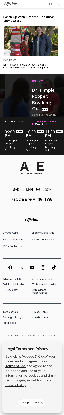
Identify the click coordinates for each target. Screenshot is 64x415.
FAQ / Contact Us (12, 246)
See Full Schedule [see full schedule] (48, 121)
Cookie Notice (40, 317)
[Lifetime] (11, 4)
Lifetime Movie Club (43, 232)
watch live (43, 124)
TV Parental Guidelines (45, 284)
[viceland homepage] (47, 191)
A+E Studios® (10, 289)
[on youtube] (32, 267)
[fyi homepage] (38, 191)
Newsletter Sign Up (13, 239)
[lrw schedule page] (49, 201)
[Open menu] (22, 4)
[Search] (50, 4)
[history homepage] (22, 191)
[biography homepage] (23, 201)
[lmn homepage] (29, 191)
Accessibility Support (44, 279)
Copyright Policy (12, 317)
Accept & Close (32, 402)
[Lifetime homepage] (32, 220)
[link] (30, 41)
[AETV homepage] (16, 191)
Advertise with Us (12, 279)
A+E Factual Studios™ (14, 284)
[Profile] (58, 4)
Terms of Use (10, 311)
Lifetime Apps (10, 232)
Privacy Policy (40, 311)
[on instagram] (43, 267)
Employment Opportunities (39, 291)
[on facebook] (10, 267)
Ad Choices (9, 322)
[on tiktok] (54, 267)
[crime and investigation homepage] (40, 201)
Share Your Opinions (43, 239)
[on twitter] (21, 267)
